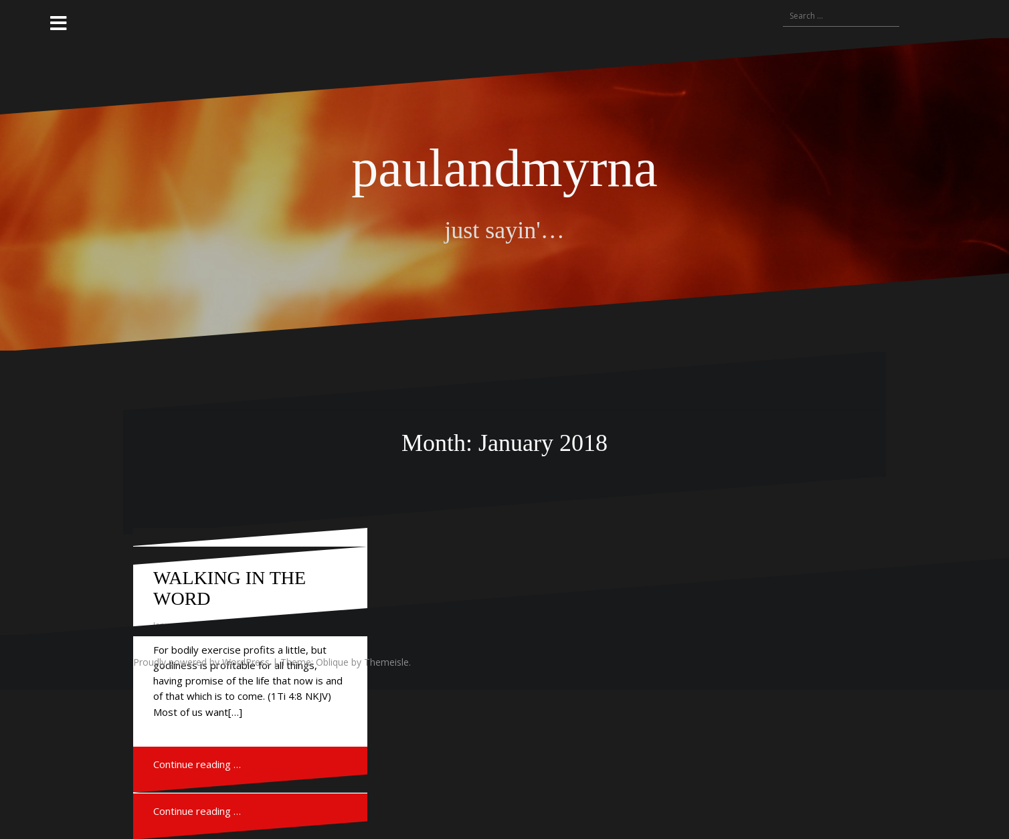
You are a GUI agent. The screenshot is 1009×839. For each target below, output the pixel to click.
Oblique (332, 662)
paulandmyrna (504, 167)
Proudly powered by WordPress (201, 662)
